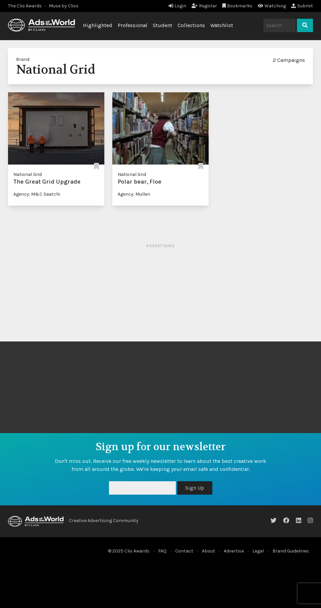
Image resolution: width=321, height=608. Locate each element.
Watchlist (221, 25)
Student (162, 25)
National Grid (27, 174)
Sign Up (194, 488)
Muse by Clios (64, 6)
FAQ (162, 551)
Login (177, 6)
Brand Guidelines (291, 551)
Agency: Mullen (134, 194)
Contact (184, 551)
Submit (302, 6)
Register (204, 6)
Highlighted (97, 25)
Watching (272, 6)
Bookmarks (237, 6)
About (208, 551)
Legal (258, 551)
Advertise (234, 551)
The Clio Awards (25, 6)
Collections (191, 25)
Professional (132, 25)
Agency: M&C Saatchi (36, 194)
